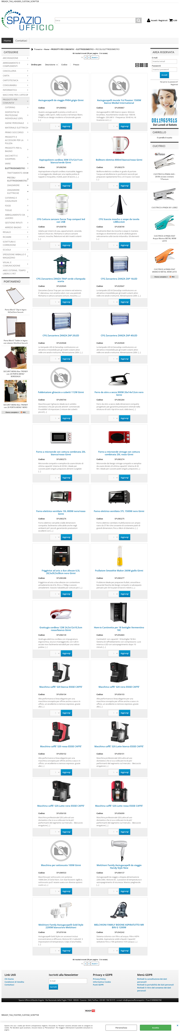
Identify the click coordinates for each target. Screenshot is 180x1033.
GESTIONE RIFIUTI (13, 224)
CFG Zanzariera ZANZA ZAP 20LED (61, 337)
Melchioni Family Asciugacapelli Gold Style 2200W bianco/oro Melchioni (60, 928)
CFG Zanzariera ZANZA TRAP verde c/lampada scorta (60, 282)
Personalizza (121, 1027)
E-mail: (155, 60)
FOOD (8, 207)
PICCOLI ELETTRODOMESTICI (17, 181)
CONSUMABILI (10, 87)
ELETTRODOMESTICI (15, 170)
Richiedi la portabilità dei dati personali (155, 986)
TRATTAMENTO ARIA (17, 174)
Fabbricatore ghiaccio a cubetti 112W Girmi (61, 394)
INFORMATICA (10, 92)
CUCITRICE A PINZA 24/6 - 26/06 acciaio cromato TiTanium (164, 179)
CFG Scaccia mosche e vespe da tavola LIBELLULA (119, 222)
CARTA (6, 77)
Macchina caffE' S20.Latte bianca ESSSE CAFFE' (119, 748)
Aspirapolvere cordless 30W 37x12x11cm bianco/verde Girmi (60, 163)
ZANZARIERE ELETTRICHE (13, 194)
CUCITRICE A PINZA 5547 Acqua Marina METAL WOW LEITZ (164, 240)
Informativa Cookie (102, 984)
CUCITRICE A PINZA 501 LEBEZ (164, 209)
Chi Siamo (9, 981)
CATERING (10, 109)
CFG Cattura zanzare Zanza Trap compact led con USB (61, 222)
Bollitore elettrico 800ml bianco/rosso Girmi (119, 161)
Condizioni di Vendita (14, 984)
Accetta (155, 1027)
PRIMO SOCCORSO (14, 134)
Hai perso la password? (169, 84)
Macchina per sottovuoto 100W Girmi (61, 867)
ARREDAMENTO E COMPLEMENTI (11, 66)
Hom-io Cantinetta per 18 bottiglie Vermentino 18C (119, 631)
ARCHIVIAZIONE (10, 60)
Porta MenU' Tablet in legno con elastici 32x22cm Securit (16, 344)
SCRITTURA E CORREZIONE (9, 245)
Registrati (174, 86)
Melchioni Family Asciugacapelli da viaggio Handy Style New (119, 868)
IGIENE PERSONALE (14, 125)
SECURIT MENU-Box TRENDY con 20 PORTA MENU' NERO (15, 408)
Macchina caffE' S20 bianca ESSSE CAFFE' (60, 689)
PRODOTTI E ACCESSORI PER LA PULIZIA (14, 142)
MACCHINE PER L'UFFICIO (15, 96)
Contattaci (21, 41)
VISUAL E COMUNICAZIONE (11, 266)
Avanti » (95, 59)
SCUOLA (7, 251)
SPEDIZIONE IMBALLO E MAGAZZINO (14, 258)
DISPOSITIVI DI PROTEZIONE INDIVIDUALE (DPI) (14, 117)
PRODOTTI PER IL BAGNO (13, 152)
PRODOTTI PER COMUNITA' (10, 103)
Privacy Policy (99, 981)
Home (7, 41)
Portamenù (12, 283)
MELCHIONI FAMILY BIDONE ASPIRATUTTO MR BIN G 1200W (119, 928)
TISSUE (8, 212)
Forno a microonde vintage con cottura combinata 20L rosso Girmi (119, 455)
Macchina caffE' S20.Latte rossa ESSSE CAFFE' (119, 807)
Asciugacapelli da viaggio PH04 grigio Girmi (60, 102)
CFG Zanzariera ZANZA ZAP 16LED (119, 280)
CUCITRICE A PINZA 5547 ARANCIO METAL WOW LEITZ (164, 272)
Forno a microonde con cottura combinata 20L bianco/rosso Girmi (61, 455)
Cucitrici (159, 148)
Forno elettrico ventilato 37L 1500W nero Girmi (119, 513)
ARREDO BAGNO (13, 229)
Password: (156, 67)
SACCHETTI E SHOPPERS (11, 159)
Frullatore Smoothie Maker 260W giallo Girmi (119, 572)
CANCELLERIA (9, 73)
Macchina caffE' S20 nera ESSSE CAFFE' (119, 689)
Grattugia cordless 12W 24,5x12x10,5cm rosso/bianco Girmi (61, 631)
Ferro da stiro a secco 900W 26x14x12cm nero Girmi (119, 396)
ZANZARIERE (13, 187)
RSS (24, 414)
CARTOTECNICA (10, 82)
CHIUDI (178, 1025)
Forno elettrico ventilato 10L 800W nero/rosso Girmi (60, 514)
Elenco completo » (12, 414)
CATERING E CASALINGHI (11, 201)
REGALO (7, 234)
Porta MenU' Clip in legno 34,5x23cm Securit (15, 313)
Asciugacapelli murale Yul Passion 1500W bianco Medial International (119, 104)
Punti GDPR (98, 986)
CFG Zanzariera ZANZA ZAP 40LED (119, 337)
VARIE (8, 165)
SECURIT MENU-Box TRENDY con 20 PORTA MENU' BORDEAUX (15, 376)
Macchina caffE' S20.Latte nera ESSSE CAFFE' (61, 807)
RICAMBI (7, 239)
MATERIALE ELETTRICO (16, 129)
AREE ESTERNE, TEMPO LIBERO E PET (14, 274)
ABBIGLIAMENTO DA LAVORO (15, 218)
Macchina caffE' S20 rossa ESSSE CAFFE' (61, 748)
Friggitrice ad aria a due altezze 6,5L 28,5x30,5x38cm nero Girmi (61, 574)
